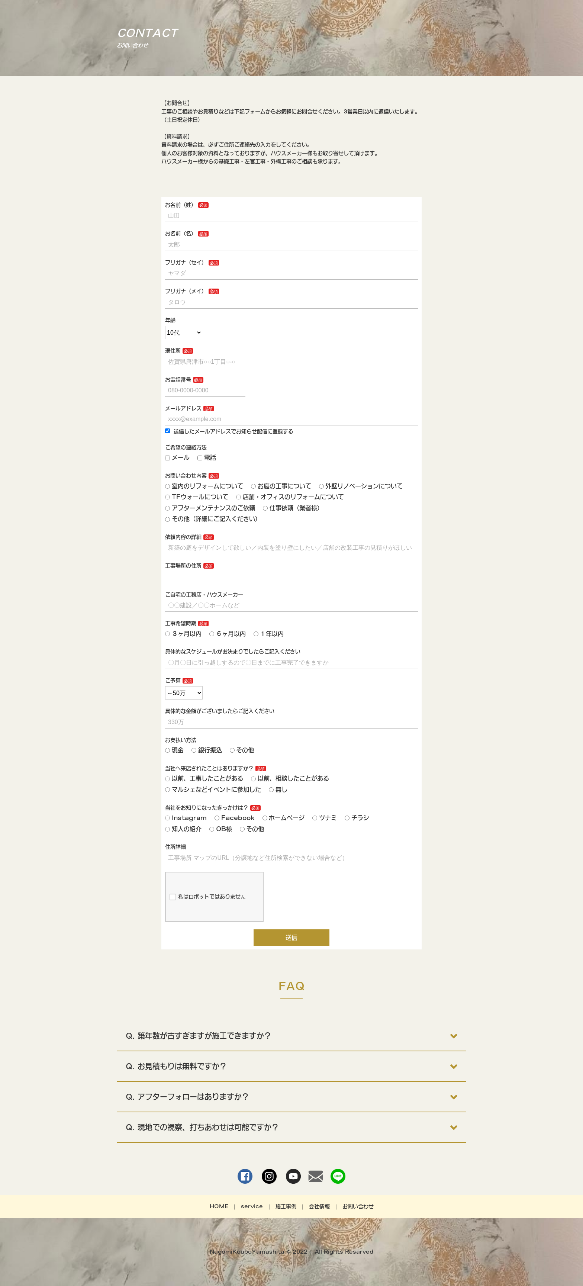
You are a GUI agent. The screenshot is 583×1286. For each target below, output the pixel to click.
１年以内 (269, 634)
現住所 (173, 350)
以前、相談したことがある (290, 778)
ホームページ (283, 818)
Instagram (186, 818)
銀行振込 (206, 750)
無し (278, 790)
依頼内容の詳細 (183, 537)
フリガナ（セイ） (186, 262)
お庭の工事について (281, 486)
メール (177, 457)
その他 (242, 750)
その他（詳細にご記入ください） (213, 519)
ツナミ (324, 818)
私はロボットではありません (208, 897)
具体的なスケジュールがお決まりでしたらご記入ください (232, 651)
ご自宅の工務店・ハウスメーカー (204, 594)
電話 (206, 457)
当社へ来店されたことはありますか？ (209, 768)
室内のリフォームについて (204, 486)
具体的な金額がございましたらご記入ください (219, 711)
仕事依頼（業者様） (293, 508)
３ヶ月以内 (183, 634)
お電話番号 (178, 379)
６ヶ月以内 (227, 634)
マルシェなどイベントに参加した (213, 790)
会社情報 (319, 1206)
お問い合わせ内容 (186, 475)
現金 (174, 750)
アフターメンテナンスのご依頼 (210, 508)
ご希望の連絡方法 (186, 447)
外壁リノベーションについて (361, 486)
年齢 (170, 320)
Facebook (235, 818)
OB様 (220, 829)
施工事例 (286, 1206)
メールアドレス (183, 408)
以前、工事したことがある (204, 778)
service (252, 1206)
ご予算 (173, 680)
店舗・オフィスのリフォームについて (290, 497)
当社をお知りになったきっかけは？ (206, 807)
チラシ (357, 818)
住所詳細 (175, 846)
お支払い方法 (180, 740)
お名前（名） (180, 233)
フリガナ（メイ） (186, 291)
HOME (219, 1206)
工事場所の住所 (183, 565)
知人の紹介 (183, 829)
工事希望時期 (180, 623)
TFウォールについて (196, 497)
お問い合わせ (358, 1206)
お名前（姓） (180, 205)
